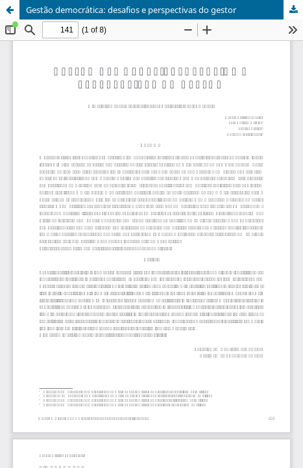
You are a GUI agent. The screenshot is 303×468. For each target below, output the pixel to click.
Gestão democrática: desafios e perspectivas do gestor (131, 10)
